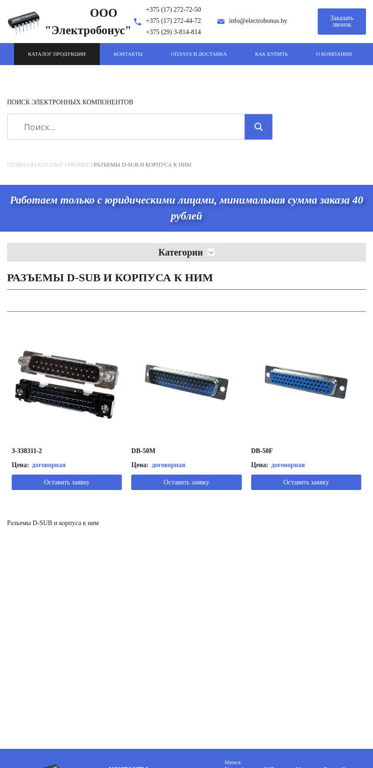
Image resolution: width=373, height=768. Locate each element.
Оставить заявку (67, 482)
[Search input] (129, 126)
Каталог (51, 164)
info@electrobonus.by (258, 20)
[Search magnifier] (259, 127)
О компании (334, 54)
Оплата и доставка (199, 54)
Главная (20, 164)
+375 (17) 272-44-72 (173, 20)
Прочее (79, 164)
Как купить (271, 54)
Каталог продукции (57, 54)
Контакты (128, 54)
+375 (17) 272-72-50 (173, 9)
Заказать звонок (342, 21)
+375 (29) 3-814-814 (173, 32)
